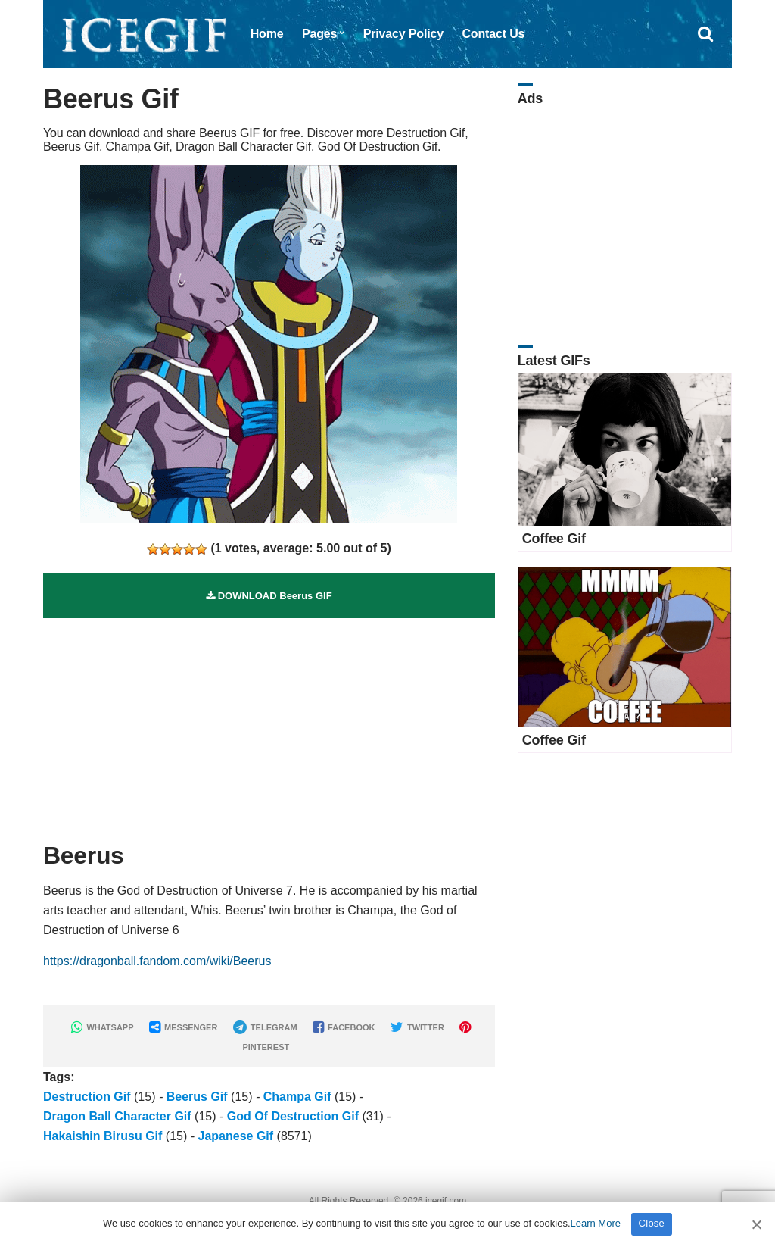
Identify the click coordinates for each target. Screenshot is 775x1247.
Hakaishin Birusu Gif (102, 1136)
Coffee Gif (554, 538)
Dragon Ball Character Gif (117, 1116)
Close (652, 1223)
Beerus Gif (197, 1096)
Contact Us (493, 33)
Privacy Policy (403, 33)
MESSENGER (183, 1027)
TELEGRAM (265, 1027)
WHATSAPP (102, 1027)
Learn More (596, 1223)
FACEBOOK (344, 1027)
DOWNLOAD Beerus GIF (269, 596)
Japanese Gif (236, 1136)
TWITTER (417, 1027)
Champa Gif (297, 1096)
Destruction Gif (87, 1096)
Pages (319, 33)
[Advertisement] (269, 724)
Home (267, 33)
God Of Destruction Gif (293, 1116)
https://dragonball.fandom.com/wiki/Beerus (157, 961)
